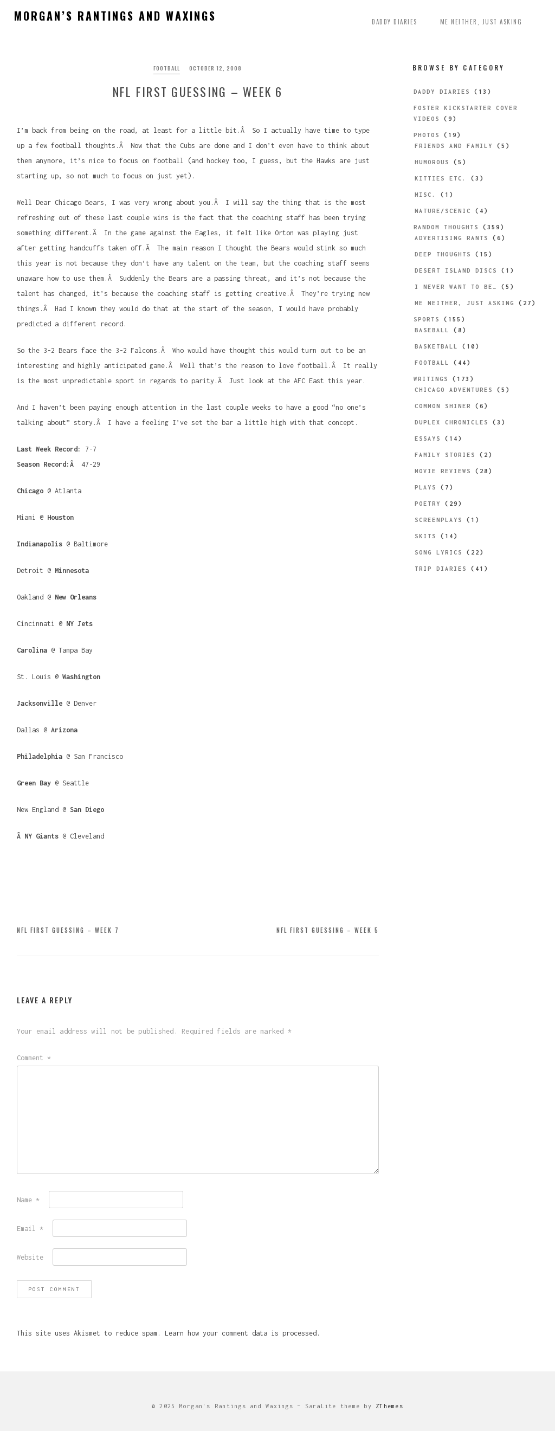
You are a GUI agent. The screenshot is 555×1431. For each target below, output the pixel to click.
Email (30, 1228)
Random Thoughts (446, 227)
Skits (425, 536)
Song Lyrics (438, 552)
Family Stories (445, 455)
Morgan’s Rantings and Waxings (115, 16)
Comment (34, 1058)
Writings (431, 379)
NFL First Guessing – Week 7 (68, 930)
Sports (427, 319)
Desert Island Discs (456, 270)
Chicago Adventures (454, 389)
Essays (428, 438)
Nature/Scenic (443, 211)
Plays (425, 487)
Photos (427, 135)
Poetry (428, 503)
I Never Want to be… (456, 286)
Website (30, 1257)
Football (166, 68)
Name (28, 1200)
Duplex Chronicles (451, 422)
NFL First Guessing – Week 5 (327, 930)
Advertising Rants (451, 238)
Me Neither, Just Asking (481, 21)
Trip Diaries (441, 568)
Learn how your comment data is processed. (242, 1333)
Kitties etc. (441, 178)
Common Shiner (443, 406)
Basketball (436, 346)
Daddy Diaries (394, 21)
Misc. (425, 194)
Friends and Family (454, 146)
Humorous (432, 162)
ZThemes (389, 1406)
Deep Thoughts (443, 254)
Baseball (432, 330)
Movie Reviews (443, 471)
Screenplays (438, 520)
